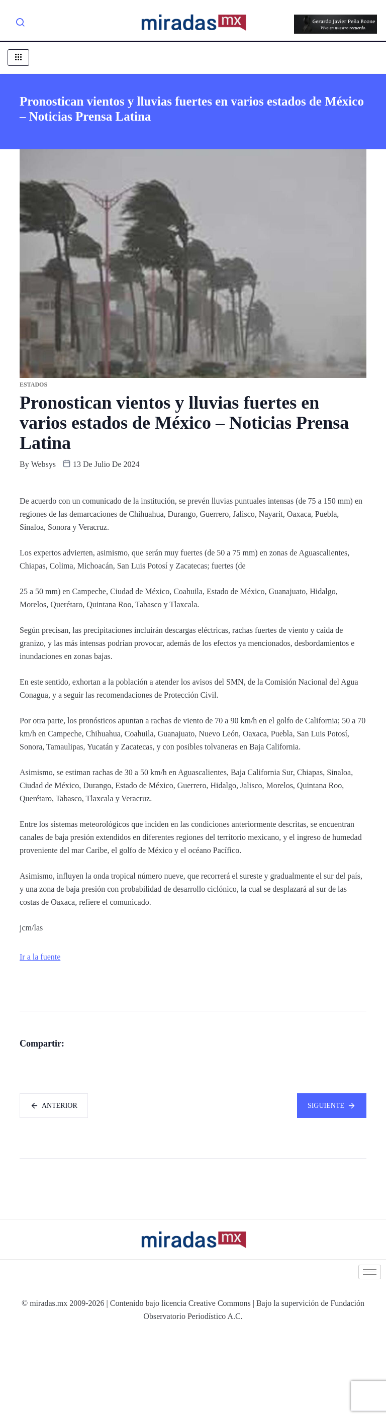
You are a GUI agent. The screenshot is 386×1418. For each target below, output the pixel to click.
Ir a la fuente (40, 957)
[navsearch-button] (20, 24)
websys (43, 464)
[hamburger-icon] (18, 57)
